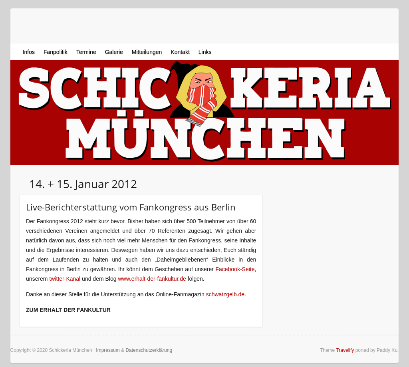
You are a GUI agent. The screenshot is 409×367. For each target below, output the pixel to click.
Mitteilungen (147, 52)
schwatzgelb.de (225, 294)
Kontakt (180, 52)
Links (205, 52)
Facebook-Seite (234, 269)
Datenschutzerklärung (148, 350)
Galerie (114, 52)
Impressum (107, 350)
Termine (86, 52)
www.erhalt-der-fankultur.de (152, 279)
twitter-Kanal (64, 279)
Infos (29, 52)
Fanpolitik (56, 52)
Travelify (345, 350)
